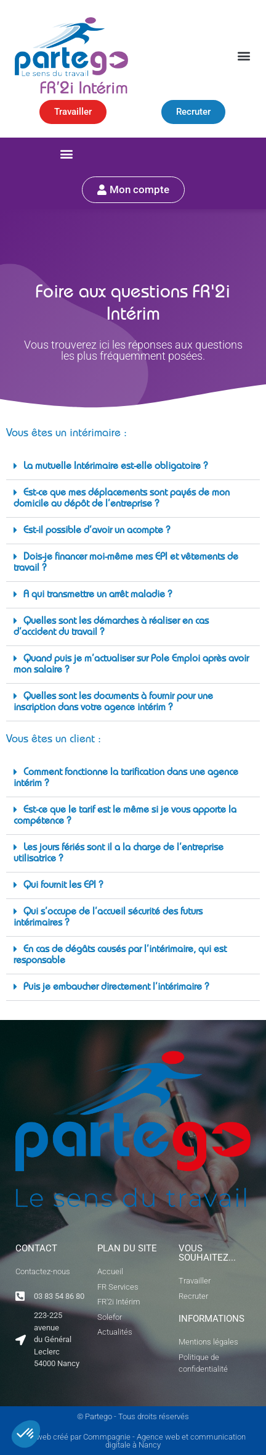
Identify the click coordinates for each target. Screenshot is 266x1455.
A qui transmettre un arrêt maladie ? (97, 595)
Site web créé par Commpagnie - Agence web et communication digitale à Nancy (133, 1440)
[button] (243, 55)
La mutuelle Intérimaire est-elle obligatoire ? (115, 467)
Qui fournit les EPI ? (63, 886)
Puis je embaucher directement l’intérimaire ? (116, 988)
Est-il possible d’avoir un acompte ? (96, 531)
